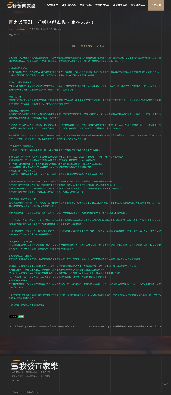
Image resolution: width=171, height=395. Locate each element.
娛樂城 (100, 46)
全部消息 (71, 46)
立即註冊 (156, 5)
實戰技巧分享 (102, 5)
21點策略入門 (51, 5)
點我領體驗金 (138, 5)
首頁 (10, 29)
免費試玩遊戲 (69, 5)
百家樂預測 (21, 29)
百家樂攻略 (85, 5)
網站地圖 (15, 372)
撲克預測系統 (120, 5)
